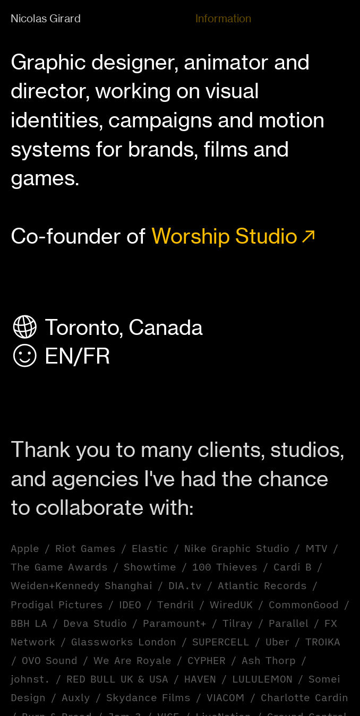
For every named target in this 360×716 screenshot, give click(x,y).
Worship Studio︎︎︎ (235, 236)
